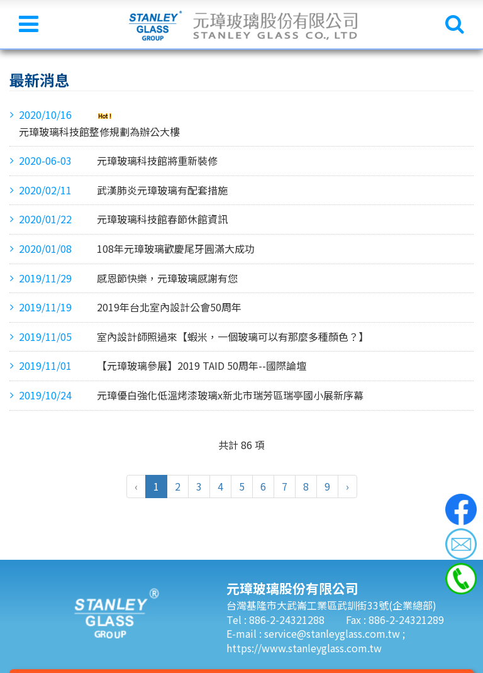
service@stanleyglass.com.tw (333, 633)
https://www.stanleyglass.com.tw (304, 647)
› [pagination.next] (347, 486)
